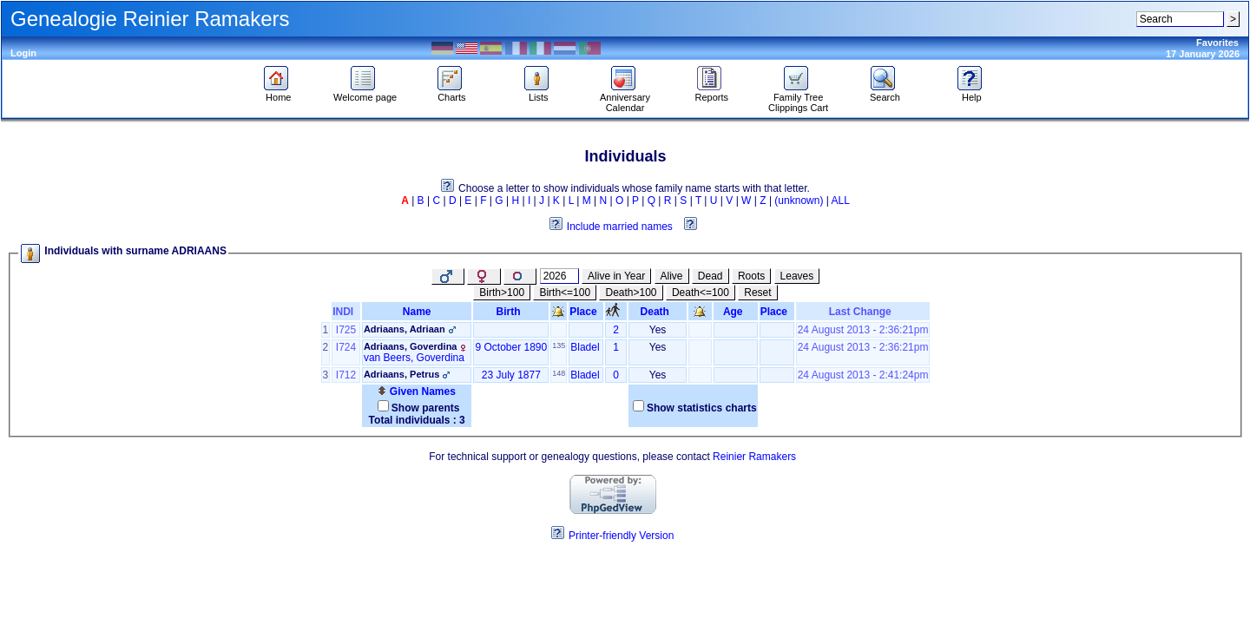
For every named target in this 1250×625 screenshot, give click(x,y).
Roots (751, 276)
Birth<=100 (564, 292)
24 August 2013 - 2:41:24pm (863, 375)
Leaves (797, 276)
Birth (512, 312)
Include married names (620, 226)
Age (735, 312)
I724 (346, 347)
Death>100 (630, 292)
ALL (841, 200)
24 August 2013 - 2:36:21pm (863, 330)
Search (885, 92)
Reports (712, 92)
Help (972, 92)
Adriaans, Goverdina (410, 346)
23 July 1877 (511, 375)
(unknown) (798, 200)
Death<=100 (700, 292)
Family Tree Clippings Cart (798, 98)
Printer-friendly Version (621, 536)
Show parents (425, 408)
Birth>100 (501, 292)
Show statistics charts (702, 408)
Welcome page (365, 92)
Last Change (863, 312)
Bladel (584, 347)
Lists (539, 92)
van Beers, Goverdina (414, 358)
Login (23, 53)
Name (417, 312)
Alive (672, 276)
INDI (345, 312)
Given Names (416, 391)
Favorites (1217, 42)
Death (658, 312)
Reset (757, 292)
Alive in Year (616, 276)
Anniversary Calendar (625, 98)
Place (585, 312)
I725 (346, 330)
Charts (452, 92)
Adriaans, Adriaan (404, 329)
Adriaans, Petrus (401, 374)
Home (278, 92)
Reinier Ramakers (754, 457)
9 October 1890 (511, 347)
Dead (710, 276)
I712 (346, 375)
